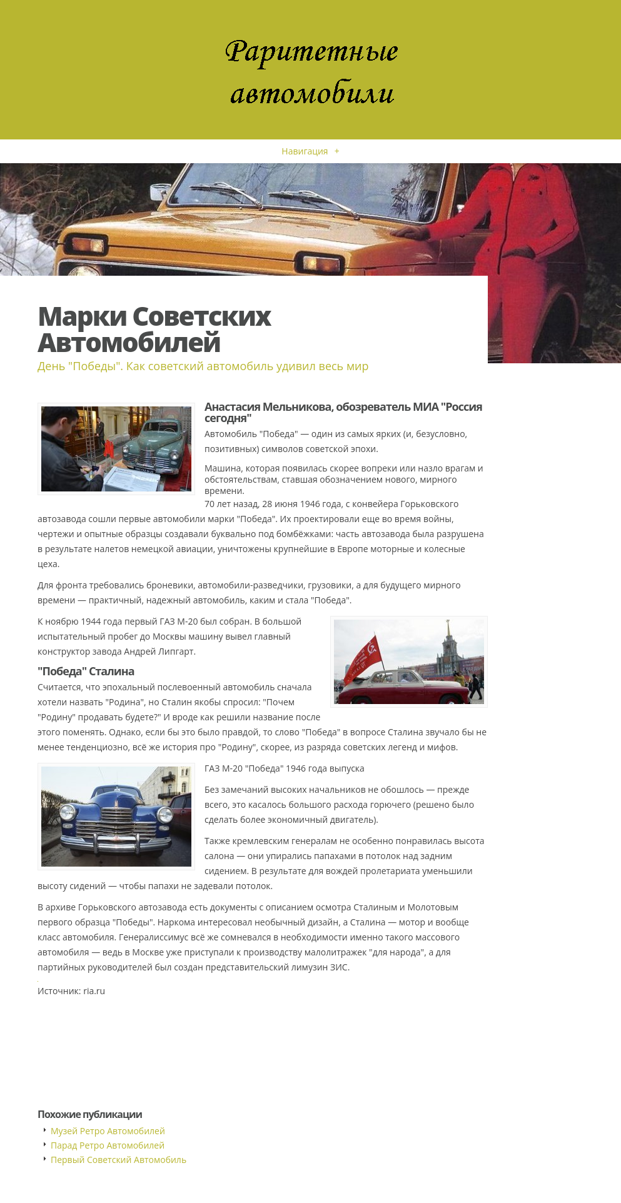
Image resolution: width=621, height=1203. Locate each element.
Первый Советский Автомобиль (118, 1159)
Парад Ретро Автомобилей (107, 1145)
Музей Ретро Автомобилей (108, 1131)
